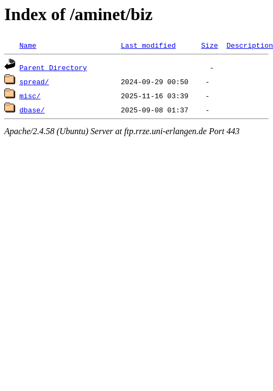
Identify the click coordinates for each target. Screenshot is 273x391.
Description (249, 45)
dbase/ (32, 110)
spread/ (34, 81)
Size (209, 45)
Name (28, 45)
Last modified (148, 45)
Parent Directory (53, 67)
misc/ (30, 95)
